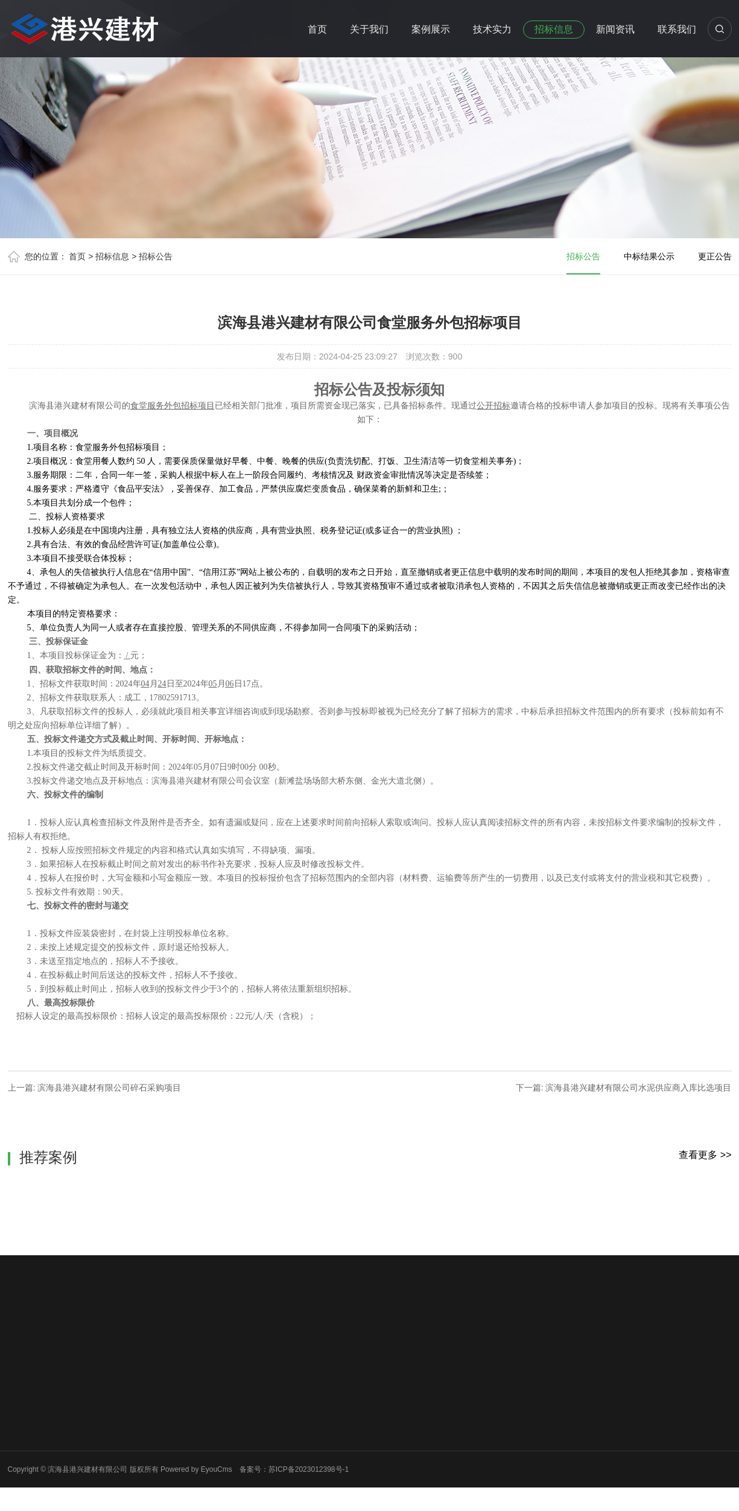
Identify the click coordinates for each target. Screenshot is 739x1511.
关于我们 (369, 29)
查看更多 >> (705, 1155)
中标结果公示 (649, 256)
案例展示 (430, 29)
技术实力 (492, 29)
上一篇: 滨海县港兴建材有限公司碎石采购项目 (95, 1087)
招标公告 (156, 256)
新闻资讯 (615, 29)
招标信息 (553, 29)
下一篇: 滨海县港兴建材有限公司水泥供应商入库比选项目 (624, 1087)
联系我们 (677, 29)
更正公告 (715, 256)
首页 (317, 29)
